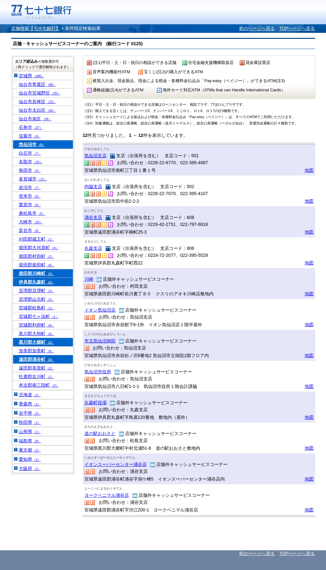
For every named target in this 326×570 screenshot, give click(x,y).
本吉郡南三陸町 (39, 385)
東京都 (30, 450)
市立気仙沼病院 (100, 340)
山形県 (30, 431)
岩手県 (30, 413)
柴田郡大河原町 (39, 247)
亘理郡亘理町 (36, 290)
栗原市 (30, 204)
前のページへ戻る (257, 28)
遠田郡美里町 (36, 367)
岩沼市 (30, 187)
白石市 (30, 153)
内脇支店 (93, 186)
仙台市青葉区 (37, 84)
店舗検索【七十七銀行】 (35, 28)
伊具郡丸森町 (36, 282)
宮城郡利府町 (36, 324)
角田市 (30, 170)
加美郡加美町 (36, 350)
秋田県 (30, 422)
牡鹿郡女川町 (36, 376)
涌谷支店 (93, 217)
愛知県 (30, 459)
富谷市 (30, 230)
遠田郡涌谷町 (36, 359)
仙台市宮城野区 (39, 92)
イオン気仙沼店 (100, 310)
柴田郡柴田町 (36, 264)
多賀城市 (33, 178)
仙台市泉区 (35, 118)
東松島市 (32, 213)
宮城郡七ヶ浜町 (39, 316)
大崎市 (31, 221)
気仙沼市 (32, 144)
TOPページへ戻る (297, 28)
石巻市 (31, 127)
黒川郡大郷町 (36, 342)
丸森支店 (93, 248)
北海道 (30, 394)
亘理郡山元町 (36, 299)
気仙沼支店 (95, 155)
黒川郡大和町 (36, 333)
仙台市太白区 (37, 110)
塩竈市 (30, 135)
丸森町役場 (95, 402)
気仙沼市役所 (97, 371)
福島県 (30, 440)
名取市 (31, 161)
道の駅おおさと (100, 433)
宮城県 (32, 75)
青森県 (30, 403)
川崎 (88, 279)
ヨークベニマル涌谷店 (106, 495)
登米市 (30, 196)
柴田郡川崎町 (36, 273)
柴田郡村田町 (36, 256)
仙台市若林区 (37, 101)
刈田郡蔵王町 (36, 239)
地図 (309, 170)
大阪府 (30, 468)
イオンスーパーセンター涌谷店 (115, 464)
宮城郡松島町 (36, 307)
